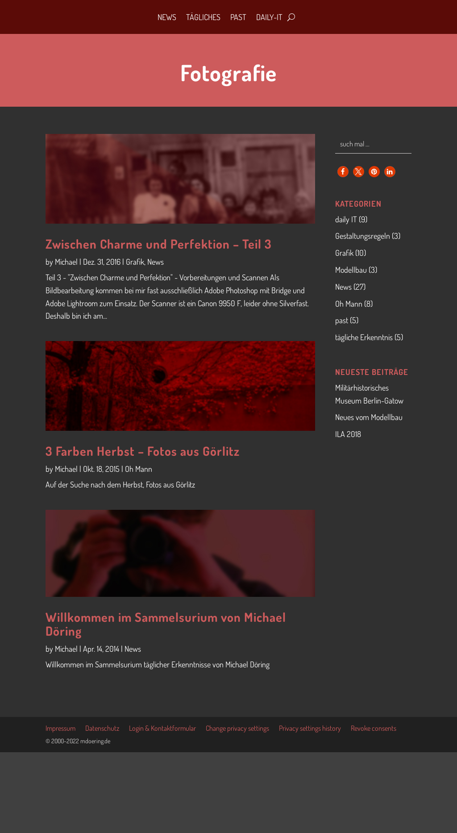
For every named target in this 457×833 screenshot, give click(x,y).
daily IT (346, 219)
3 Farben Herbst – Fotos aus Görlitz (143, 451)
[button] (343, 171)
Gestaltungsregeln (362, 236)
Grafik (135, 262)
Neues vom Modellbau (369, 417)
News (167, 17)
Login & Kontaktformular (162, 729)
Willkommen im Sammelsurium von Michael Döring (166, 624)
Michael (66, 262)
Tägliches (203, 17)
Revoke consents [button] (373, 729)
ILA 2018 (348, 434)
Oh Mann (138, 469)
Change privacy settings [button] (237, 729)
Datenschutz (102, 729)
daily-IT (269, 17)
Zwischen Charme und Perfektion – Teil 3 (159, 244)
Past (238, 17)
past (341, 320)
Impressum (60, 729)
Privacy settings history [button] (310, 729)
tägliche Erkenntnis (364, 337)
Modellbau (351, 270)
